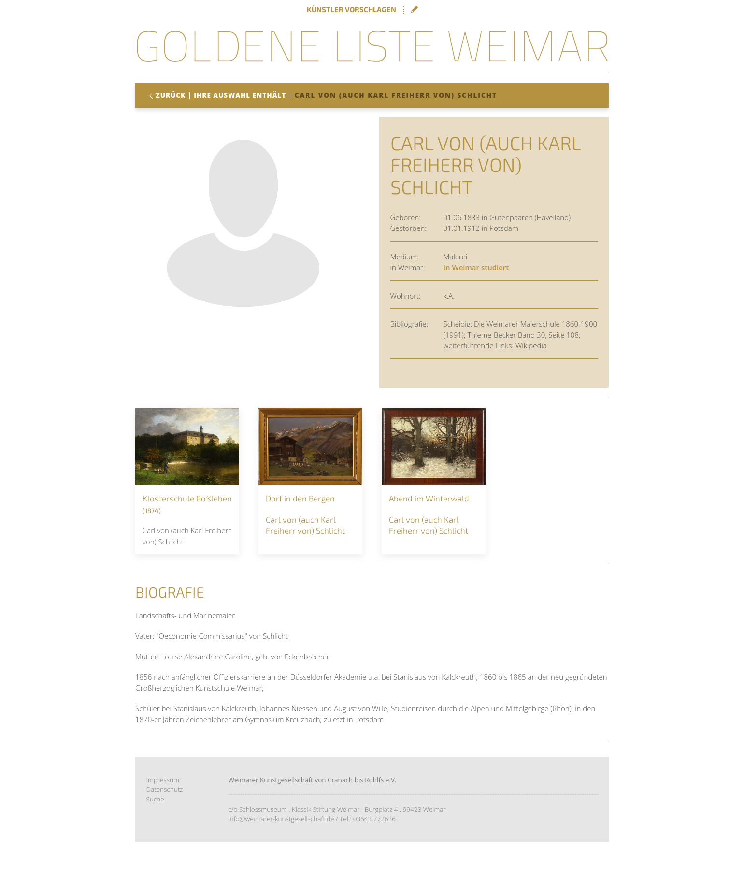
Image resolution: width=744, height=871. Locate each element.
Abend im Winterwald (429, 498)
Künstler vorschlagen (351, 9)
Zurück (171, 95)
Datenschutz (164, 789)
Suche (155, 799)
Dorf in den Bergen (300, 498)
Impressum (163, 779)
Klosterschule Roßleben (187, 498)
